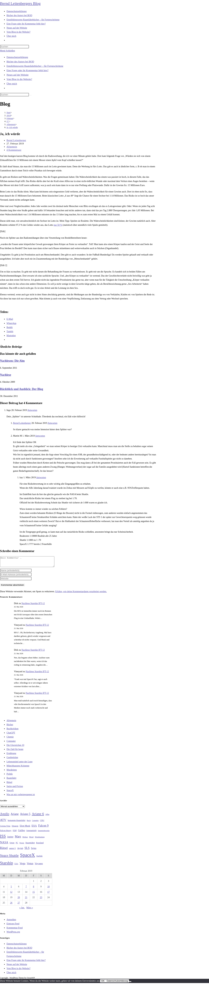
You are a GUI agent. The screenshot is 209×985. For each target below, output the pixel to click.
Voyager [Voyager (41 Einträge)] (39, 865)
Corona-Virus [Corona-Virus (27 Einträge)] (5, 828)
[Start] (9, 112)
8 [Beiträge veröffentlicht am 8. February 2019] (33, 888)
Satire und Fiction (15, 788)
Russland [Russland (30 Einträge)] (40, 845)
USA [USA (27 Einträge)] (16, 866)
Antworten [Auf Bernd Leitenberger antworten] (52, 423)
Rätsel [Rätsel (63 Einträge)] (4, 850)
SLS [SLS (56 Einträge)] (27, 850)
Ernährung (11, 755)
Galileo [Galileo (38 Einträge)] (21, 832)
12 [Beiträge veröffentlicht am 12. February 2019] (11, 894)
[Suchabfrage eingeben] (14, 46)
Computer (11, 743)
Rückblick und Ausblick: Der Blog (21, 389)
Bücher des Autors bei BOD (20, 61)
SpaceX (10, 792)
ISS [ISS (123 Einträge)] (3, 838)
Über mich (12, 83)
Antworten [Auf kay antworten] (41, 477)
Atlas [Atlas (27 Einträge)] (47, 816)
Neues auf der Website (18, 74)
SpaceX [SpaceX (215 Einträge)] (27, 857)
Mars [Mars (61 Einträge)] (18, 838)
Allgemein (12, 147)
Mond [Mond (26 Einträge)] (31, 839)
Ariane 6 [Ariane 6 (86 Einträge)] (38, 816)
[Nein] (130, 983)
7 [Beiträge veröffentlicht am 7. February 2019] (26, 888)
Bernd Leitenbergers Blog (20, 3)
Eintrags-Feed (13, 925)
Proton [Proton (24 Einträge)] (21, 845)
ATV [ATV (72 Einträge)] (3, 822)
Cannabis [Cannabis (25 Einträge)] (35, 822)
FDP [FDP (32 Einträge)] (15, 832)
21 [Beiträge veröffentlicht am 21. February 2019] (26, 899)
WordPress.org (13, 934)
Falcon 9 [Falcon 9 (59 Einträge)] (43, 827)
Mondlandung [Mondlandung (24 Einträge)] (40, 839)
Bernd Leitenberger (16, 140)
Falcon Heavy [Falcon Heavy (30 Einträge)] (5, 832)
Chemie (10, 739)
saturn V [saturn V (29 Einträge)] (12, 850)
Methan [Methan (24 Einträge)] (25, 839)
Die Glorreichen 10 (15, 747)
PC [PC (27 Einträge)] (17, 845)
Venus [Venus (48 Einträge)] (30, 865)
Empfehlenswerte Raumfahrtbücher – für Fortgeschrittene (35, 66)
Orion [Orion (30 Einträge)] (12, 845)
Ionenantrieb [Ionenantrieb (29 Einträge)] (31, 832)
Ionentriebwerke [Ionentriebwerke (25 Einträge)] (43, 832)
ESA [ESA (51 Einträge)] (34, 827)
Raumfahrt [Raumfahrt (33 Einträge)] (30, 844)
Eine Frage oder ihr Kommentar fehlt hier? (27, 70)
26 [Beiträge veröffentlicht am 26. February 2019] (11, 905)
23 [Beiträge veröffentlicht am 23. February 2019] (41, 899)
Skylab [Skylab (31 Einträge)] (20, 850)
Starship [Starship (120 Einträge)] (6, 865)
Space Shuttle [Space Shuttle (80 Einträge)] (9, 857)
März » (29, 909)
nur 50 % (58, 225)
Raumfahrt (11, 780)
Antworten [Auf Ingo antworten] (32, 410)
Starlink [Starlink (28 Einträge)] (39, 858)
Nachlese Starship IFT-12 (33, 605)
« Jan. (22, 909)
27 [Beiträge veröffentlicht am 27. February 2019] (18, 905)
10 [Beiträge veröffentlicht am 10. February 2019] (48, 888)
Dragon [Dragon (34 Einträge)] (15, 828)
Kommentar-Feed (15, 929)
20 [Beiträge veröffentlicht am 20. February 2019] (18, 899)
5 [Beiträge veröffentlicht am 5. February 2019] (11, 888)
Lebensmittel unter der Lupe (19, 763)
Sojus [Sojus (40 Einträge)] (33, 850)
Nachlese (5, 374)
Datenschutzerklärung (17, 57)
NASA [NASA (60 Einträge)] (4, 844)
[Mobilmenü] (7, 50)
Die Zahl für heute (15, 751)
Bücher (10, 726)
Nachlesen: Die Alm (12, 360)
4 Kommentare (14, 150)
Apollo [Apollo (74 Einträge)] (4, 816)
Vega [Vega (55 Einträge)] (22, 865)
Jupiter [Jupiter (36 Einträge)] (10, 838)
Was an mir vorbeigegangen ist (21, 796)
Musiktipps (12, 772)
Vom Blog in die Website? (19, 79)
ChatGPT (11, 734)
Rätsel (9, 784)
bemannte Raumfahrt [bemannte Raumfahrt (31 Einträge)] (16, 822)
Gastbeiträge (12, 759)
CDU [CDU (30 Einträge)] (42, 822)
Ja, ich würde (12, 127)
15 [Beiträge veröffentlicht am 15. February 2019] (33, 894)
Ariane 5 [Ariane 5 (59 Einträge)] (25, 816)
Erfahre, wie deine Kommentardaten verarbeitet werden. (81, 593)
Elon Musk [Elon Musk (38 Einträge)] (25, 827)
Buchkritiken (12, 730)
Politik (10, 776)
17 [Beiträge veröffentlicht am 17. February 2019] (48, 894)
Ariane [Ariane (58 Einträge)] (15, 816)
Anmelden (11, 921)
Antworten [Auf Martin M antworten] (40, 436)
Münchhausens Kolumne (18, 767)
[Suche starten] (31, 95)
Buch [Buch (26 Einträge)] (29, 822)
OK (102, 983)
